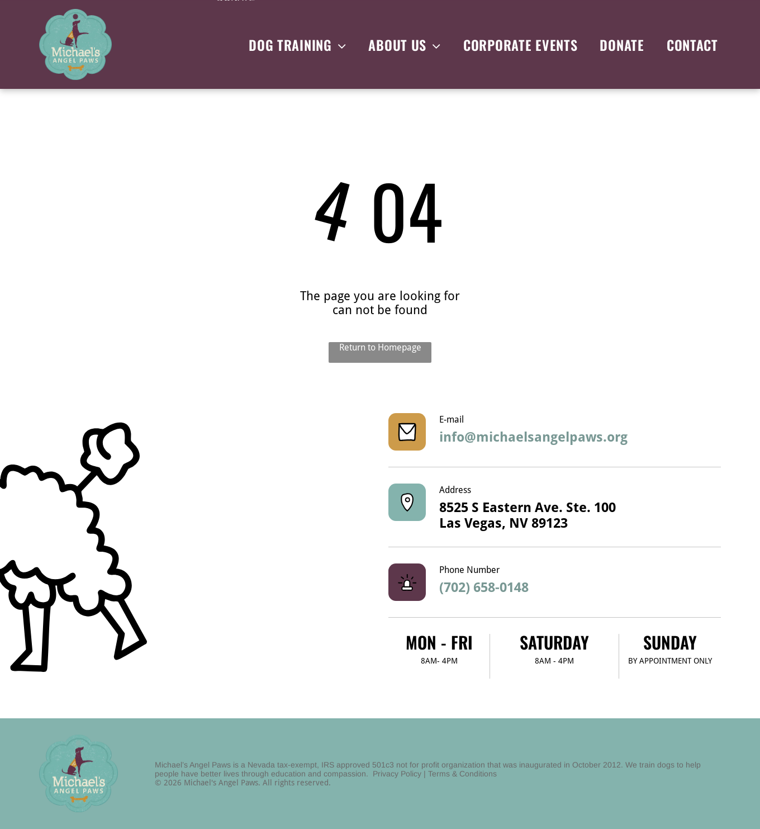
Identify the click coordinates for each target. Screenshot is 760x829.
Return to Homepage (380, 347)
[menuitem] (297, 45)
